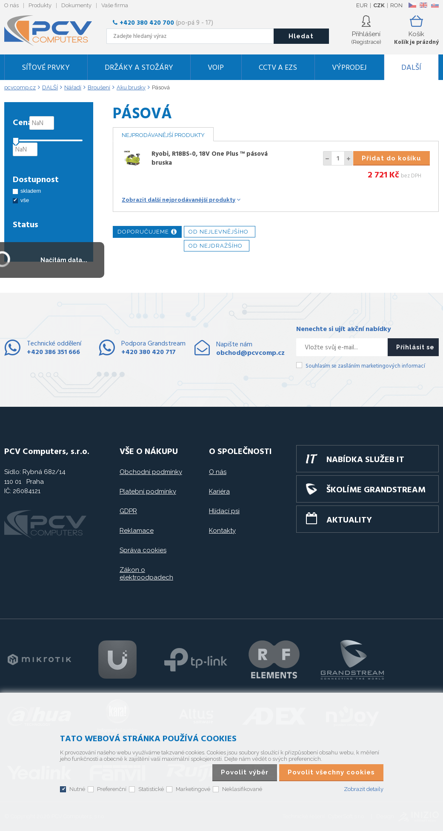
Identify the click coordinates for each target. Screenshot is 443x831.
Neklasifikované (242, 789)
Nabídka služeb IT (365, 460)
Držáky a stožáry (139, 68)
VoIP (216, 68)
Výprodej (349, 68)
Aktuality (349, 520)
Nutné (77, 789)
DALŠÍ (411, 68)
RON (396, 5)
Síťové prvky (46, 68)
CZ (412, 5)
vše (24, 200)
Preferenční (111, 789)
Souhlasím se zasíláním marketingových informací (365, 366)
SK (434, 5)
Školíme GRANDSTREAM (376, 490)
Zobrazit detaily (363, 789)
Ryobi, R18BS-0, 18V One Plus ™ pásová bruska (209, 158)
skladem (30, 191)
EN (423, 5)
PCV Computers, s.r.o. (53, 30)
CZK (379, 5)
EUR (362, 5)
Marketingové (193, 789)
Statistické (151, 789)
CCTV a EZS (278, 68)
